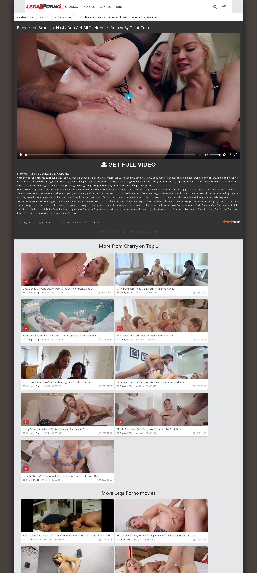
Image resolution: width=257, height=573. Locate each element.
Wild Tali (174, 541)
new (19, 185)
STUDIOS (63, 7)
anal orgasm (70, 177)
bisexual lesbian (175, 177)
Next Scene (144, 231)
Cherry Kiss (63, 173)
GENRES (97, 7)
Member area (40, 557)
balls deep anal (138, 177)
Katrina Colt (34, 173)
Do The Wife (103, 446)
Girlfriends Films (33, 446)
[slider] (110, 154)
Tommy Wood (33, 493)
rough (89, 185)
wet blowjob (132, 185)
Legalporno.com (35, 6)
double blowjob (78, 181)
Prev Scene (112, 231)
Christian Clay (49, 173)
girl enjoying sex (126, 181)
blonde (188, 177)
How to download (64, 557)
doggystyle (52, 181)
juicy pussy (179, 181)
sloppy (108, 185)
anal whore (107, 177)
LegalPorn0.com (41, 567)
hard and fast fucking (147, 181)
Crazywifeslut (176, 493)
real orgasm (43, 185)
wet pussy (146, 185)
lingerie (53, 177)
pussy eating (29, 185)
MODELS (81, 7)
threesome (119, 185)
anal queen (84, 177)
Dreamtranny (176, 446)
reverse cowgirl (59, 185)
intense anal (166, 181)
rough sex (98, 185)
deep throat (38, 181)
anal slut (95, 177)
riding (72, 185)
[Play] (21, 154)
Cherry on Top (27, 222)
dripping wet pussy (98, 181)
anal (60, 177)
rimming (80, 185)
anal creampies (40, 177)
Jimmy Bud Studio (106, 541)
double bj (64, 181)
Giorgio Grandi (33, 541)
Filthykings (103, 493)
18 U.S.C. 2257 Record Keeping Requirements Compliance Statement (121, 567)
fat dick (113, 181)
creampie (218, 177)
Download (91, 222)
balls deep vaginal (156, 177)
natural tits (230, 181)
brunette (198, 177)
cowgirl (208, 177)
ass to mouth (122, 177)
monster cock (216, 181)
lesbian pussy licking (197, 181)
